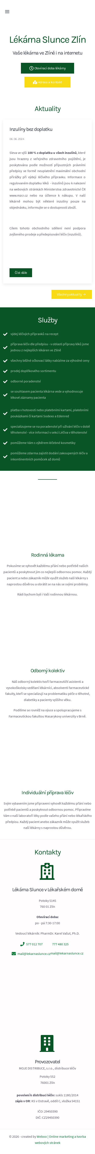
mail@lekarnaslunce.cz (34, 953)
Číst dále (21, 273)
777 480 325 (60, 944)
